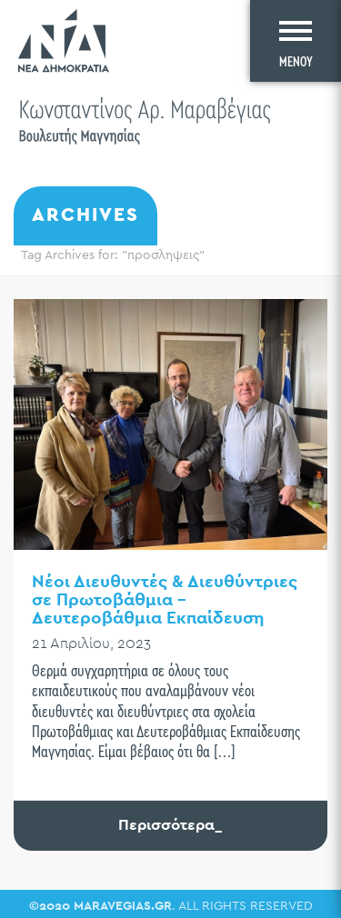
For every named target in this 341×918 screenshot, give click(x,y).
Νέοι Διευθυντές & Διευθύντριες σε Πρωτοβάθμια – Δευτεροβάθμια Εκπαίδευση (164, 600)
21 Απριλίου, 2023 (91, 644)
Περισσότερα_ (170, 825)
